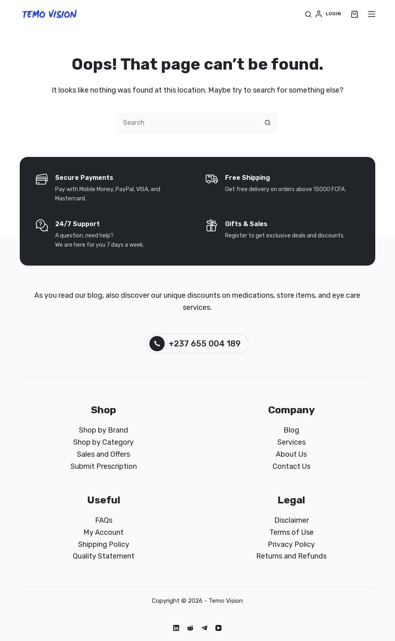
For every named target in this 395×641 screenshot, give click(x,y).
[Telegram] (204, 628)
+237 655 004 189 (195, 343)
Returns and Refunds (291, 556)
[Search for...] (187, 123)
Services (291, 442)
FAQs (103, 520)
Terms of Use (291, 532)
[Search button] (268, 123)
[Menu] (371, 14)
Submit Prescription (103, 466)
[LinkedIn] (176, 628)
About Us (291, 454)
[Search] (308, 14)
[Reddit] (190, 628)
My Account (103, 532)
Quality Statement (103, 556)
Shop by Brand (103, 430)
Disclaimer (291, 520)
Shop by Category (103, 442)
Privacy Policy (291, 544)
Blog (291, 430)
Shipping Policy (103, 544)
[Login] (328, 14)
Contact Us (291, 466)
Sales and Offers (103, 454)
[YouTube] (218, 628)
